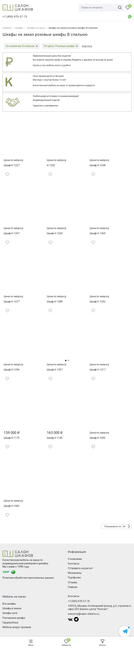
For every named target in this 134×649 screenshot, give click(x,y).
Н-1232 (51, 165)
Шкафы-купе (10, 613)
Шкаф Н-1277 (11, 301)
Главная (72, 587)
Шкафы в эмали (12, 608)
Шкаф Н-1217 (97, 369)
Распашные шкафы (14, 617)
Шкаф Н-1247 (11, 233)
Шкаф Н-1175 (11, 437)
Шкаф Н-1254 (55, 233)
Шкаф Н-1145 (55, 437)
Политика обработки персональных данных (28, 577)
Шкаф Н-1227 (11, 165)
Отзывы (72, 582)
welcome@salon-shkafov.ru (83, 613)
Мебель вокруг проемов (17, 627)
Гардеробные (10, 622)
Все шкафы (9, 603)
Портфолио (74, 577)
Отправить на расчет (80, 568)
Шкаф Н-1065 (11, 505)
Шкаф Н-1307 (55, 369)
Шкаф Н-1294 (11, 369)
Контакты (73, 563)
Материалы (74, 572)
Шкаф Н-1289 (55, 301)
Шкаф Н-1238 (97, 165)
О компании (75, 558)
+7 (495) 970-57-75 (79, 601)
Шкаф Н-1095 (97, 437)
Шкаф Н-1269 (97, 233)
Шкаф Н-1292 (97, 301)
